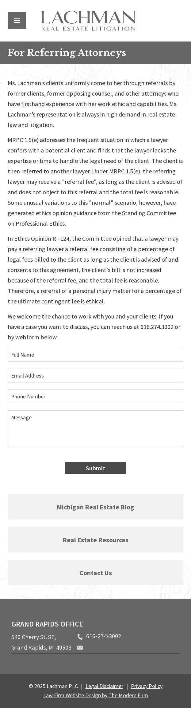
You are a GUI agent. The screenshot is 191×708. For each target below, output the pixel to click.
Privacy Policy (146, 686)
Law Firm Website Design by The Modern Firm (95, 695)
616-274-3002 (103, 636)
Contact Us (95, 572)
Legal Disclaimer (104, 686)
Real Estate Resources (95, 540)
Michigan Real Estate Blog (95, 507)
